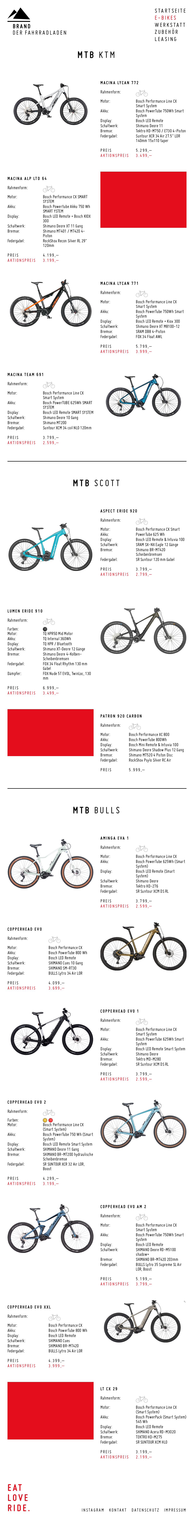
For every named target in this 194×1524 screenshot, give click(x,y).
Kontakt (118, 1510)
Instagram (93, 1510)
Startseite (171, 10)
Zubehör (167, 31)
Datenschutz (145, 1510)
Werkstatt (170, 24)
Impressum (175, 1510)
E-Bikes (166, 17)
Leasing (166, 39)
